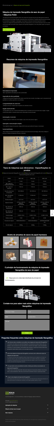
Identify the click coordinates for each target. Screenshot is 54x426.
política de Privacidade (10, 421)
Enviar (27, 333)
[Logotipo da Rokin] (9, 393)
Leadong (40, 419)
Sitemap (44, 419)
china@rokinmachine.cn (13, 402)
